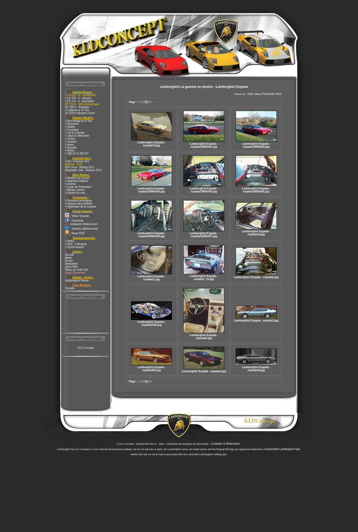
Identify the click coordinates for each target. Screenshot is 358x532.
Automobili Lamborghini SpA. (283, 449)
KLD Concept (85, 347)
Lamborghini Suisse (77, 280)
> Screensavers (74, 247)
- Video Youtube (77, 216)
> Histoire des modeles (79, 203)
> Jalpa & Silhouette (77, 135)
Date (250, 93)
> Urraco (70, 138)
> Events (70, 183)
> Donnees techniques (78, 200)
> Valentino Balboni (76, 180)
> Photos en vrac (75, 192)
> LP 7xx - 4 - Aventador (79, 101)
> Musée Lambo (75, 189)
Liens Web (71, 266)
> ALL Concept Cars (77, 161)
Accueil (69, 254)
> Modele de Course (77, 178)
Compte (70, 288)
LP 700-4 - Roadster (77, 107)
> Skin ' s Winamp (76, 244)
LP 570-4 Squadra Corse (80, 113)
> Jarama (70, 141)
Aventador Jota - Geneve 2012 (83, 170)
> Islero (69, 144)
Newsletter (71, 263)
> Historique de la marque (80, 206)
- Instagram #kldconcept (81, 224)
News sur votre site (76, 269)
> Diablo (70, 126)
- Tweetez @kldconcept (81, 228)
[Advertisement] (85, 316)
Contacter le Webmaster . (226, 443)
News (68, 257)
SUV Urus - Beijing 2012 (79, 167)
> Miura (69, 150)
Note (279, 93)
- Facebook (74, 220)
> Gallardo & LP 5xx (77, 110)
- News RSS (75, 233)
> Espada (71, 147)
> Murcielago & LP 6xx (78, 120)
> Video (69, 241)
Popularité (268, 93)
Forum (69, 260)
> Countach (72, 129)
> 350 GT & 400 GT (77, 153)
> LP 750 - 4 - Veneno (78, 98)
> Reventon (72, 123)
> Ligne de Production (78, 186)
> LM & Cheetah (75, 132)
